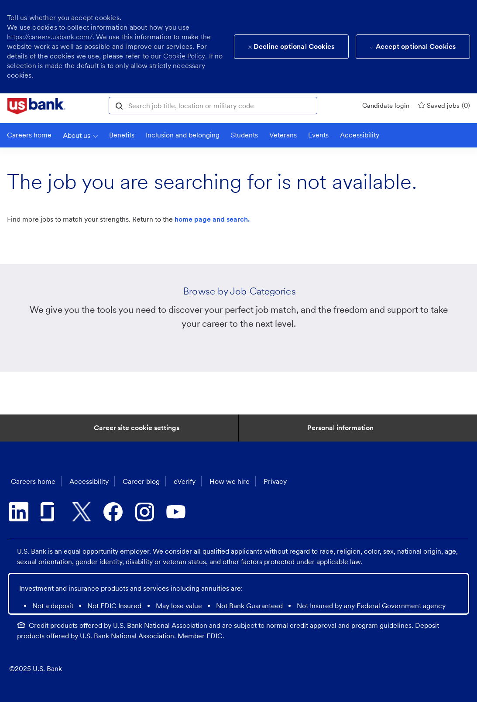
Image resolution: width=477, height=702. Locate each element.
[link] (36, 106)
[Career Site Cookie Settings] (136, 428)
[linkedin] (18, 511)
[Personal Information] (340, 428)
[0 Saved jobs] (444, 105)
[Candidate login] (385, 106)
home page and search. (212, 219)
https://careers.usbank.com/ (50, 37)
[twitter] (81, 511)
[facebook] (113, 511)
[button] (119, 105)
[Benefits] (121, 135)
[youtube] (175, 511)
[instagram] (144, 511)
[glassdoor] (50, 511)
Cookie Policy (184, 56)
